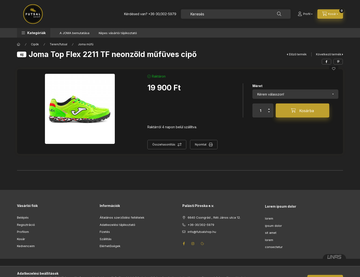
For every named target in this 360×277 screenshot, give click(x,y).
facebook (183, 243)
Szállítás (106, 239)
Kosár (21, 239)
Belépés (23, 217)
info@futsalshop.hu (202, 232)
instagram (193, 243)
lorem (269, 218)
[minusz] (269, 113)
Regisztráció (26, 225)
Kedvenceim (26, 246)
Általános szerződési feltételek (122, 217)
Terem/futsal (58, 44)
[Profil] (305, 14)
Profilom (23, 232)
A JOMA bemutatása (74, 33)
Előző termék (298, 54)
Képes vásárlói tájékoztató (118, 33)
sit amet (270, 232)
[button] (33, 33)
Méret (257, 86)
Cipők (35, 44)
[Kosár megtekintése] (330, 14)
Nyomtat (201, 144)
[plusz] (269, 107)
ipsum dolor (273, 225)
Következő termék (328, 54)
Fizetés (105, 232)
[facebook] (326, 61)
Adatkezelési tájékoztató (117, 225)
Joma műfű (85, 44)
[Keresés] (279, 14)
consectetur (274, 247)
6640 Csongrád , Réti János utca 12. (214, 217)
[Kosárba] (302, 110)
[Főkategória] (18, 44)
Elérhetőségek (110, 246)
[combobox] (236, 14)
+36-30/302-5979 (162, 14)
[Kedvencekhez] (333, 68)
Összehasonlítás (163, 144)
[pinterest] (338, 61)
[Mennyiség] (260, 110)
